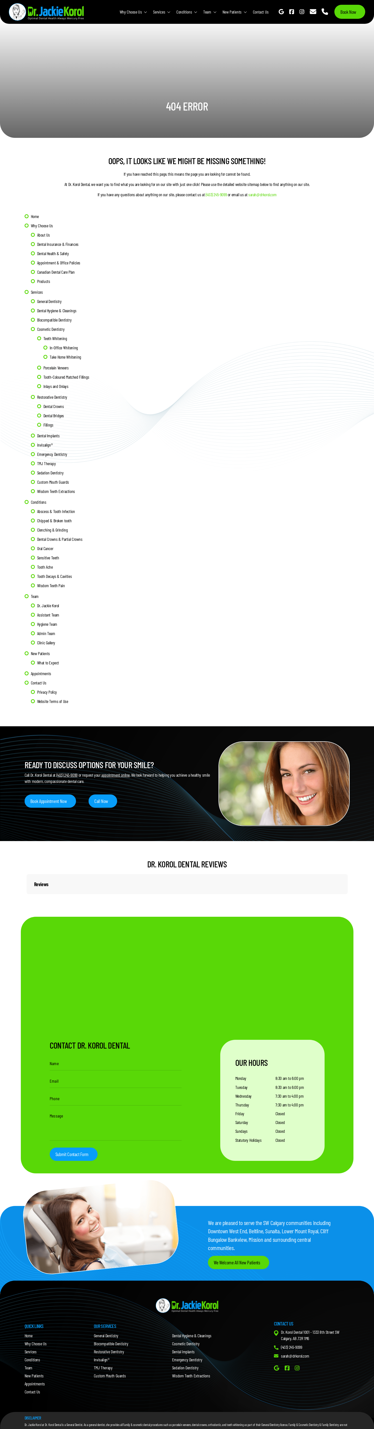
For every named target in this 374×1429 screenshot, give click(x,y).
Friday (239, 1114)
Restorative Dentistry (52, 397)
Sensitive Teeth (48, 557)
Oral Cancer (45, 548)
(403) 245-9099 (216, 194)
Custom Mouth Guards (53, 482)
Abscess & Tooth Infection (56, 511)
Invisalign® (45, 445)
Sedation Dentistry (50, 472)
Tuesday (241, 1087)
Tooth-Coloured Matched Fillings (66, 377)
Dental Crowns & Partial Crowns (60, 539)
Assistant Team (48, 615)
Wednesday (243, 1096)
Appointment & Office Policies (58, 262)
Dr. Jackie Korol (48, 605)
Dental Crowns (53, 406)
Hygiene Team (47, 624)
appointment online (115, 774)
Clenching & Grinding (52, 530)
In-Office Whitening (64, 347)
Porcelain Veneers (56, 367)
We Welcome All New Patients (237, 1264)
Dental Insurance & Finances (58, 244)
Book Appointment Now (49, 801)
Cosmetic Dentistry (51, 329)
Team (207, 12)
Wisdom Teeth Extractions (56, 491)
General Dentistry (49, 301)
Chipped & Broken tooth (54, 520)
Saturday (241, 1123)
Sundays (241, 1131)
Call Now (102, 801)
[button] (27, 899)
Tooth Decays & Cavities (54, 576)
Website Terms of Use (52, 701)
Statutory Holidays (248, 1140)
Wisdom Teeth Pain (51, 585)
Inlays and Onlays (55, 386)
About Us (43, 235)
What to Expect (48, 662)
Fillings (48, 425)
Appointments (41, 673)
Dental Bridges (53, 415)
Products (43, 281)
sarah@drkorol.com (262, 194)
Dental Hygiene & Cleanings (57, 310)
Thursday (242, 1105)
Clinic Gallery (46, 642)
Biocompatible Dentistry (54, 320)
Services (159, 12)
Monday (240, 1078)
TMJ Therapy (46, 463)
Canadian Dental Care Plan (56, 272)
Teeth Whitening (55, 338)
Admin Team (46, 633)
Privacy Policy (47, 692)
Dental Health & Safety (53, 253)
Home (35, 216)
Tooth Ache (45, 567)
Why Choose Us (131, 12)
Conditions (184, 12)
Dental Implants (48, 435)
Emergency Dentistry (52, 454)
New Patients (232, 12)
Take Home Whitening (65, 357)
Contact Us (261, 12)
